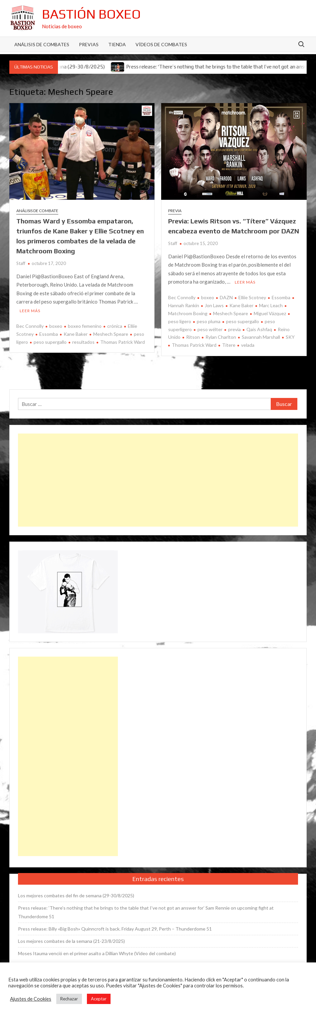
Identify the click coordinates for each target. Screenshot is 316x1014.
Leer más (30, 310)
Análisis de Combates (41, 44)
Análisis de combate (37, 210)
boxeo (55, 326)
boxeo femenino (85, 326)
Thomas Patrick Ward (122, 342)
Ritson (193, 337)
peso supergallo (50, 342)
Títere (228, 345)
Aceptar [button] (99, 998)
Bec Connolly (30, 326)
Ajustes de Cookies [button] (30, 999)
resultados (83, 342)
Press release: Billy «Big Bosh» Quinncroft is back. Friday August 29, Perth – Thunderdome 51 (115, 929)
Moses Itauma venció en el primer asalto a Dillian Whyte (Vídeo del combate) (97, 953)
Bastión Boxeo (91, 14)
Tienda (117, 44)
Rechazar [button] (69, 998)
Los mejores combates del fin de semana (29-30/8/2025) (76, 895)
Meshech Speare (110, 334)
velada (247, 345)
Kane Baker (76, 334)
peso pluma (208, 321)
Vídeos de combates (161, 44)
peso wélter (209, 329)
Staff (20, 263)
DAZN (226, 297)
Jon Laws (214, 305)
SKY (290, 337)
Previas (89, 44)
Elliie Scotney (252, 297)
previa (234, 329)
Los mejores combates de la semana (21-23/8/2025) (71, 941)
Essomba (48, 334)
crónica (114, 326)
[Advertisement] (158, 480)
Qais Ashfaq (259, 329)
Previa (174, 210)
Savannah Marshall (261, 337)
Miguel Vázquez (270, 313)
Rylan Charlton (220, 337)
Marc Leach (271, 305)
